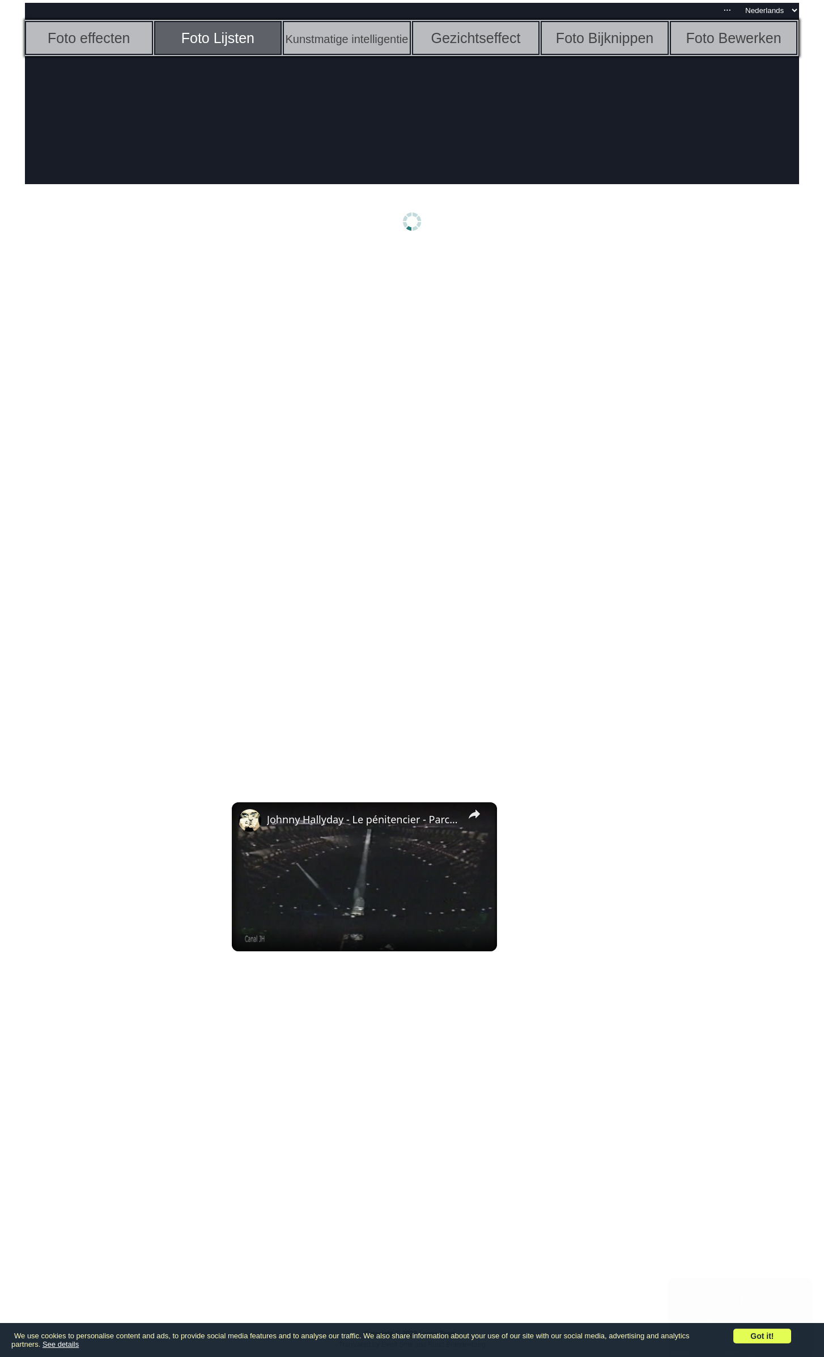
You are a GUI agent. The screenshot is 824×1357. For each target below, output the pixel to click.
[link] (250, 820)
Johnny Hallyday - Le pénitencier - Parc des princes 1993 (362, 819)
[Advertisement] (113, 429)
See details (61, 1344)
